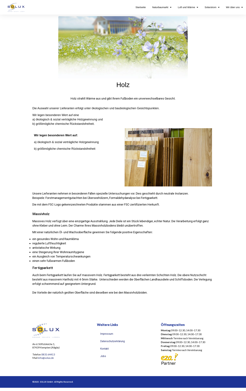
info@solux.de (46, 357)
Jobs (103, 356)
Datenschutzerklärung (112, 341)
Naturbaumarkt (161, 7)
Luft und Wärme (188, 7)
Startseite (140, 7)
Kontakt (104, 348)
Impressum (106, 333)
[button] (187, 340)
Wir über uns (234, 7)
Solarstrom (212, 7)
